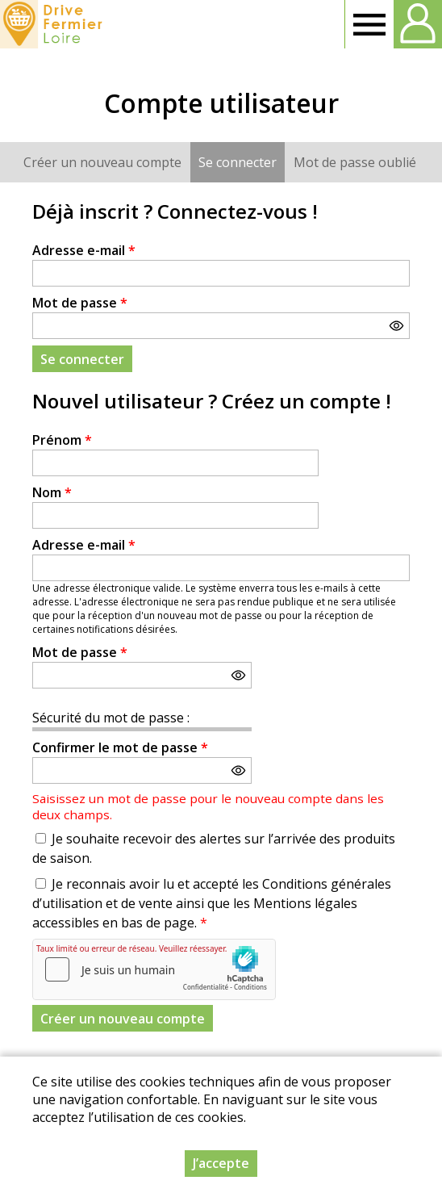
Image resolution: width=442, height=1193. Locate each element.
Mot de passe (79, 303)
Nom (52, 492)
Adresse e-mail (84, 250)
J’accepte (221, 1163)
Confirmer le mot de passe (120, 747)
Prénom (62, 440)
